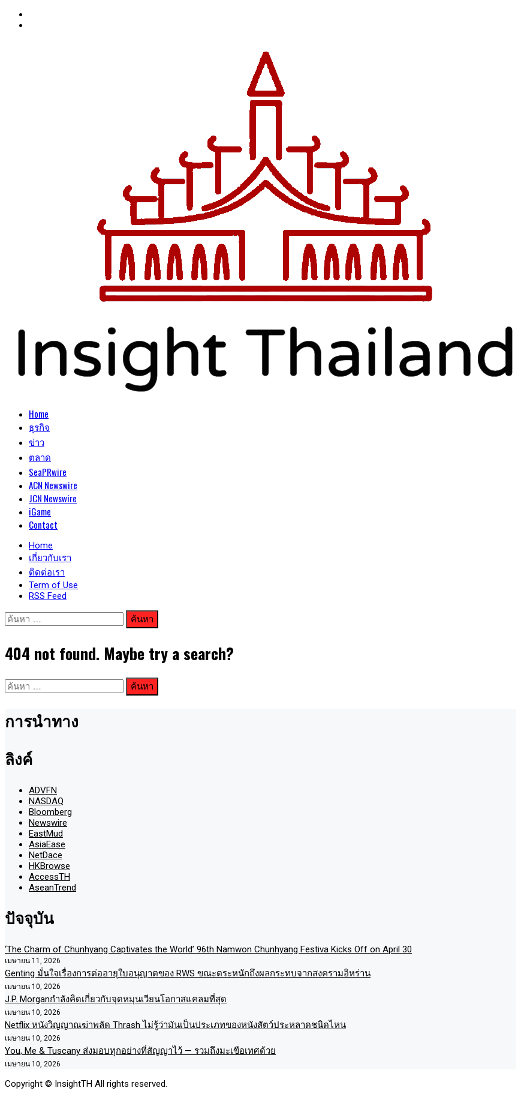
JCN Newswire (53, 498)
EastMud (46, 833)
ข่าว (36, 441)
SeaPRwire (48, 471)
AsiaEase (47, 844)
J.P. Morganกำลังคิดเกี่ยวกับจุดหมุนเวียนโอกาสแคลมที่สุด (116, 999)
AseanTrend (52, 887)
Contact (43, 524)
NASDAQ (46, 801)
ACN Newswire (53, 484)
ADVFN (43, 790)
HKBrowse (49, 866)
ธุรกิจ (39, 426)
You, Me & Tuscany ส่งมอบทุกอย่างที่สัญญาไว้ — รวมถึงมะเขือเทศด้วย (140, 1050)
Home (39, 413)
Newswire (48, 822)
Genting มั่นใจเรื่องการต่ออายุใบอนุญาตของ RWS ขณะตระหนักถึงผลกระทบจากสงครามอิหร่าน (188, 973)
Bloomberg (50, 812)
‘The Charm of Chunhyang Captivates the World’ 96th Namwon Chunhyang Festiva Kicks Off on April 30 (208, 949)
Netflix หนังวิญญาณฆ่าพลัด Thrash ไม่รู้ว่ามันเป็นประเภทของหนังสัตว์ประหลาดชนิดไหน (175, 1025)
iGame (40, 511)
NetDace (45, 855)
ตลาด (40, 456)
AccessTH (49, 876)
